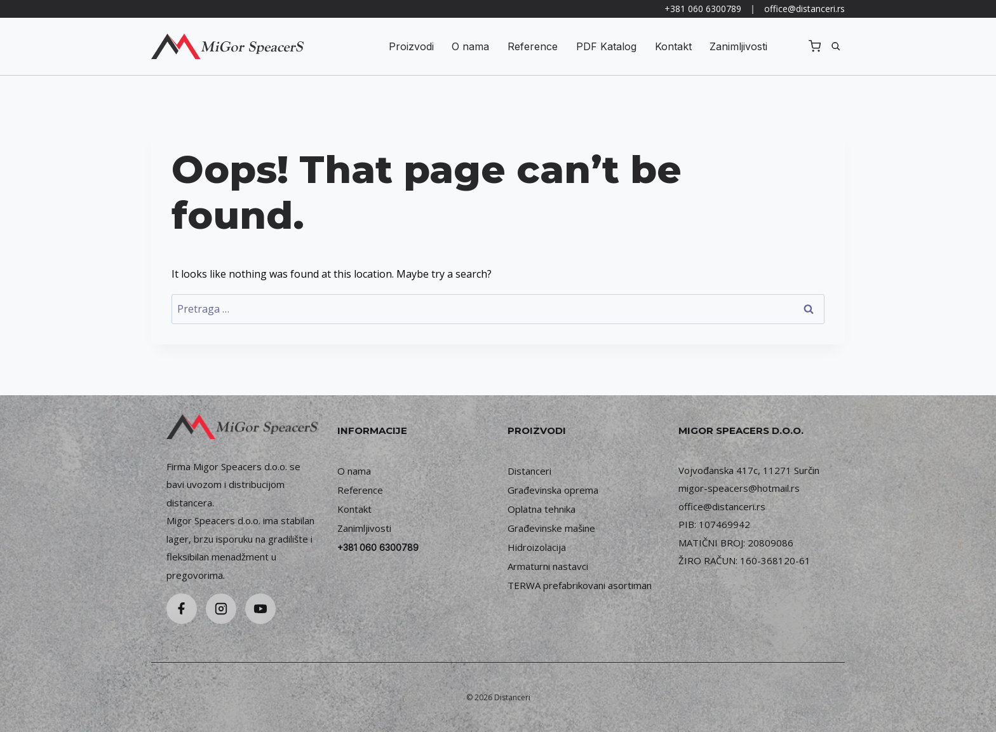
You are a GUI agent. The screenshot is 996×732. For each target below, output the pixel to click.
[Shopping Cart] (815, 46)
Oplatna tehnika (541, 509)
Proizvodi (411, 46)
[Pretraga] (836, 46)
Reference (533, 46)
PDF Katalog (606, 46)
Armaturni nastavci (548, 566)
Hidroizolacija (537, 547)
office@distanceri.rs (804, 9)
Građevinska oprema (553, 490)
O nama (470, 46)
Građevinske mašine (551, 528)
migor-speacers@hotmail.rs (739, 488)
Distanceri (529, 470)
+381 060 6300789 (702, 9)
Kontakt (673, 46)
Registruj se (789, 46)
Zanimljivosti (738, 46)
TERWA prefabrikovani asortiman (580, 585)
